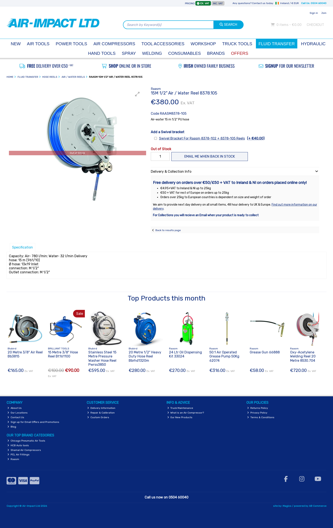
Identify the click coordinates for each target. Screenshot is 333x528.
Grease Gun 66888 (265, 352)
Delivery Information (101, 408)
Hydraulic (313, 43)
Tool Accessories (162, 43)
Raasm (13, 459)
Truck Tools (237, 43)
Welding (152, 53)
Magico (287, 505)
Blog (11, 426)
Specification (22, 247)
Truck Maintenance (180, 408)
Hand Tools (102, 53)
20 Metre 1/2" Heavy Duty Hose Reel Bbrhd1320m (145, 356)
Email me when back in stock (209, 156)
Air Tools (38, 43)
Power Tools (71, 43)
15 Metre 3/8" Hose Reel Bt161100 (63, 354)
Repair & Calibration (101, 412)
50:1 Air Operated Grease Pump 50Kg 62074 (224, 356)
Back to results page (168, 230)
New (16, 43)
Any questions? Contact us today (253, 3)
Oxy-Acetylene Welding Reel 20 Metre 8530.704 (303, 356)
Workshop (203, 43)
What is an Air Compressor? (185, 412)
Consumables (184, 53)
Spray (129, 53)
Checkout (315, 25)
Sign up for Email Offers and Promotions (33, 422)
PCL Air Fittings (18, 454)
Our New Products (180, 417)
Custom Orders (98, 417)
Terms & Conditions (260, 417)
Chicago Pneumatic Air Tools (26, 440)
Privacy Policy (257, 412)
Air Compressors (114, 43)
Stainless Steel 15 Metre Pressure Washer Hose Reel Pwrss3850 (102, 358)
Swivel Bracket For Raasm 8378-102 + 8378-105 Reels (211, 138)
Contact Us (15, 417)
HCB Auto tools (18, 445)
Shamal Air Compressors (24, 450)
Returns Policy (257, 408)
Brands (216, 53)
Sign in (314, 12)
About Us (14, 408)
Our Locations (17, 412)
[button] (137, 94)
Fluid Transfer (276, 43)
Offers (239, 53)
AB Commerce (317, 505)
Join (323, 12)
